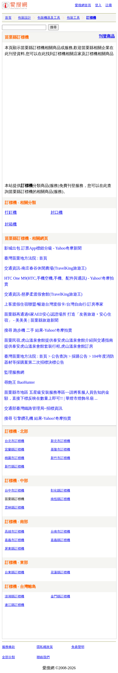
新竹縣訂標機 (14, 466)
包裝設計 (24, 18)
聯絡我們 (43, 657)
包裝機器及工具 (48, 18)
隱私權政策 (45, 647)
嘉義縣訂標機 (60, 540)
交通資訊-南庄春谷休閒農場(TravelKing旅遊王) (45, 268)
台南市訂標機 (60, 531)
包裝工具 (73, 18)
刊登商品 (107, 36)
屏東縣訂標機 (14, 548)
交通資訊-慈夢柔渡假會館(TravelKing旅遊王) (43, 294)
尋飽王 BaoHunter (19, 382)
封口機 (57, 212)
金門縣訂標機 (60, 596)
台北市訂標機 (14, 441)
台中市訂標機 (14, 490)
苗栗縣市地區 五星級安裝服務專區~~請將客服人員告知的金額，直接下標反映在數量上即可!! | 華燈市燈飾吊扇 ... (56, 395)
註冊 (109, 5)
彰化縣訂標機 (60, 490)
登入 (98, 5)
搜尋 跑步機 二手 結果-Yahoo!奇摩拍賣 (38, 330)
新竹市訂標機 (60, 458)
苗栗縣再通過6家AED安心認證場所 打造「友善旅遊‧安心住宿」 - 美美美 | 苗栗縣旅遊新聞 (57, 317)
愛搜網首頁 (83, 5)
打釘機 (11, 212)
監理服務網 (14, 372)
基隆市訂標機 (60, 449)
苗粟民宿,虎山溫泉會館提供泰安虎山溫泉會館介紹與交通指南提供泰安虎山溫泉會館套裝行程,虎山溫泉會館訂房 (58, 343)
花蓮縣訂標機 (60, 572)
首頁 (8, 18)
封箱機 (11, 224)
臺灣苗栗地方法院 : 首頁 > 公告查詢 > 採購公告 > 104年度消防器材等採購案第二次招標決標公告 (59, 359)
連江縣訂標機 (14, 605)
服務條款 (8, 647)
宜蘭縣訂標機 (14, 449)
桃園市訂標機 (14, 458)
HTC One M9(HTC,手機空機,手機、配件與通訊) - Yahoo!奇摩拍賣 (59, 281)
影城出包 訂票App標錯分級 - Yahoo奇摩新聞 (43, 248)
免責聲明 (77, 647)
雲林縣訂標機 (14, 507)
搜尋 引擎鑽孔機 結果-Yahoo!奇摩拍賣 (37, 418)
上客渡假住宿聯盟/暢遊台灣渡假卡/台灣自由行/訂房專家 (53, 304)
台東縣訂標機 (14, 572)
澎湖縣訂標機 (14, 596)
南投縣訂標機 (60, 499)
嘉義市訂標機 (14, 540)
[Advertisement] (59, 118)
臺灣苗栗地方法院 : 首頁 (25, 258)
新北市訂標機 (60, 441)
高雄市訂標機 (14, 531)
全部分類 (8, 657)
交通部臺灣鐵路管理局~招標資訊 (33, 408)
